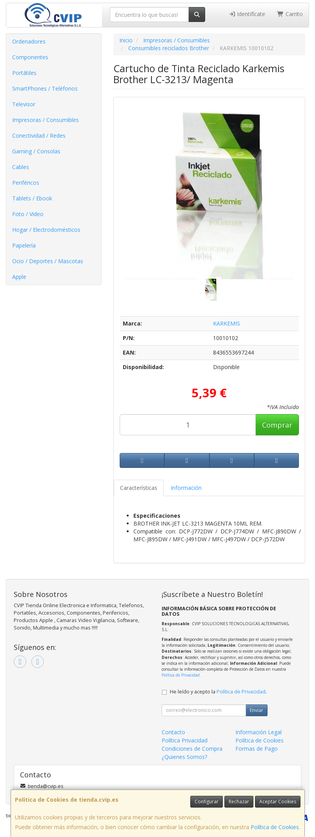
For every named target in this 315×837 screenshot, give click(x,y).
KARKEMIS (226, 323)
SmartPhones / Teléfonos (45, 88)
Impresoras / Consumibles (45, 120)
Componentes (30, 57)
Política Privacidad (185, 740)
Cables (20, 167)
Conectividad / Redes (39, 135)
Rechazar (239, 801)
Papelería (24, 245)
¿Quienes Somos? (184, 757)
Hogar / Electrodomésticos (46, 229)
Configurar (206, 801)
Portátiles (24, 72)
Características (138, 487)
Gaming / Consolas (36, 151)
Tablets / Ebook (32, 198)
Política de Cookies (275, 827)
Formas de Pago (256, 748)
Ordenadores (29, 41)
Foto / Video (28, 214)
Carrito (290, 14)
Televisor (23, 104)
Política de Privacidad (181, 675)
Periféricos (25, 182)
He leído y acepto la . (218, 691)
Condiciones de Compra (192, 748)
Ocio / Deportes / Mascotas (47, 261)
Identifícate (247, 14)
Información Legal (258, 732)
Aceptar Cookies (277, 801)
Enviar (256, 710)
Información (186, 487)
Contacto (173, 732)
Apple (19, 276)
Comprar (277, 424)
